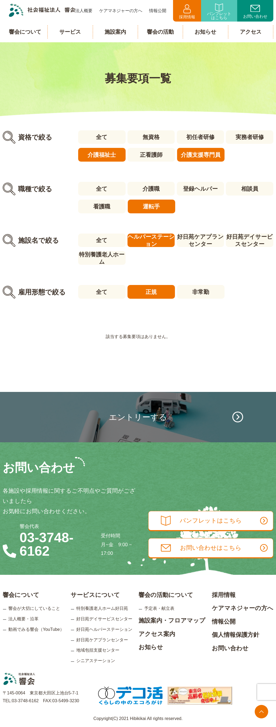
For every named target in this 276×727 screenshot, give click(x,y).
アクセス (250, 32)
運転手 (151, 206)
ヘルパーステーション (150, 239)
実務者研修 (250, 137)
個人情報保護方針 (235, 632)
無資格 (151, 137)
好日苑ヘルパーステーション (104, 627)
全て (101, 137)
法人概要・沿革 (23, 617)
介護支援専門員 (200, 154)
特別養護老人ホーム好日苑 (102, 606)
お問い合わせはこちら (216, 547)
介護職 (151, 188)
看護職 (101, 206)
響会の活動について (166, 592)
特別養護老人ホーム (101, 257)
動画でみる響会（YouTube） (36, 627)
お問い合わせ (255, 12)
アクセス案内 (157, 631)
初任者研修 (200, 137)
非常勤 (200, 290)
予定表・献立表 (159, 606)
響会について (21, 592)
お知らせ (151, 645)
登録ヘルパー (200, 188)
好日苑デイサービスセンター (250, 239)
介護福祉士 (101, 154)
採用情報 (187, 11)
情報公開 (224, 619)
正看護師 (151, 154)
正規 (151, 290)
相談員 (250, 188)
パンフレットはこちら (219, 12)
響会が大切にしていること (34, 606)
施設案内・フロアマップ (172, 618)
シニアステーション (95, 658)
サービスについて (95, 592)
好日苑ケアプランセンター (200, 239)
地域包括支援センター (97, 648)
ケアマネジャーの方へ (242, 606)
